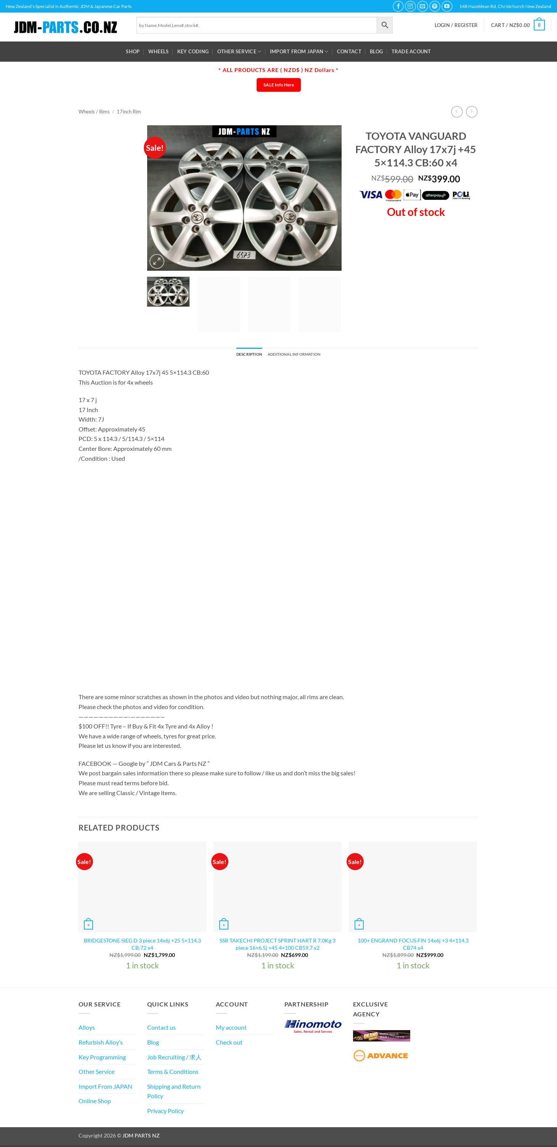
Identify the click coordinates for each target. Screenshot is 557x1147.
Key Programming (102, 1058)
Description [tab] (241, 355)
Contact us (161, 1029)
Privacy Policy (165, 1112)
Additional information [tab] (298, 355)
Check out (229, 1044)
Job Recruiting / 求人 (174, 1058)
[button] (456, 25)
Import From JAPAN (299, 51)
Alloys (87, 1029)
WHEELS (158, 51)
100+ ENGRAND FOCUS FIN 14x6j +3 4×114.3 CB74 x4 (413, 946)
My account (231, 1029)
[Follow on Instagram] (410, 6)
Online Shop (95, 1102)
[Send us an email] (422, 6)
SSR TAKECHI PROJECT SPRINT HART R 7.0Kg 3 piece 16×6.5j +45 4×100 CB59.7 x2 (277, 946)
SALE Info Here (278, 85)
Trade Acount (411, 51)
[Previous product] (472, 112)
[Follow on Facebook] (398, 6)
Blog (376, 51)
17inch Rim (129, 112)
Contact (349, 51)
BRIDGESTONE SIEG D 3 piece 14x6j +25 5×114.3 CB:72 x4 (142, 946)
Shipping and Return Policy (174, 1092)
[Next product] (457, 112)
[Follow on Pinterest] (434, 6)
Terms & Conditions (173, 1073)
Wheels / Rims (94, 112)
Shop (133, 51)
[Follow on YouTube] (447, 6)
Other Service (239, 51)
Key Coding (193, 51)
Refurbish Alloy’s (101, 1044)
